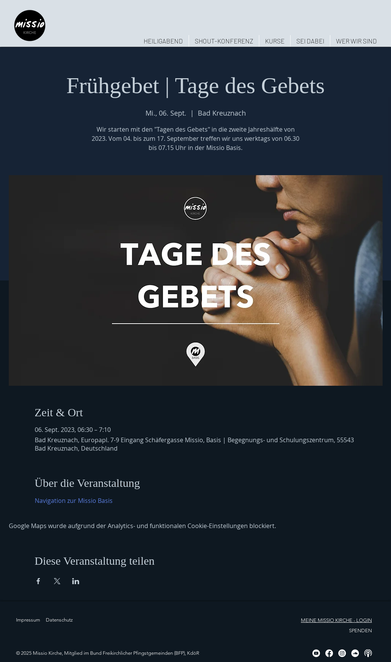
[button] (356, 41)
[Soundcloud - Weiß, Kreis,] (355, 653)
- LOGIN (362, 620)
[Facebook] (329, 653)
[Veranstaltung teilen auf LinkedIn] (75, 581)
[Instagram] (342, 653)
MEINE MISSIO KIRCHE (326, 620)
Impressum (28, 620)
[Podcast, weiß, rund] (368, 653)
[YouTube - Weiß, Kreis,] (316, 653)
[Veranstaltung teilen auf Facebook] (38, 581)
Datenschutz (59, 620)
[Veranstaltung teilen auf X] (57, 581)
